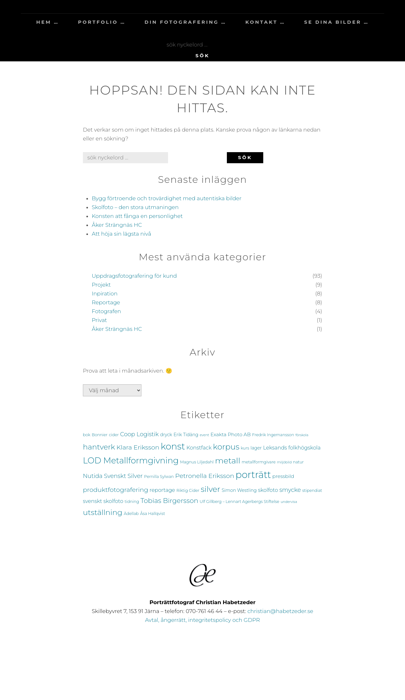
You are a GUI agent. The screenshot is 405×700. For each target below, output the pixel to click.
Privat (99, 320)
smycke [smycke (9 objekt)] (290, 489)
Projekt (101, 285)
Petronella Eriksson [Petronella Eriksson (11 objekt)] (204, 476)
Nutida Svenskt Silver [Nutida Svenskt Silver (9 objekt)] (113, 476)
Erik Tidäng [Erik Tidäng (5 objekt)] (185, 434)
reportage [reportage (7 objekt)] (162, 490)
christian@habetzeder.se (280, 611)
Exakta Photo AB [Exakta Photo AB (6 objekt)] (230, 434)
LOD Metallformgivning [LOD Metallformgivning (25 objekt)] (131, 460)
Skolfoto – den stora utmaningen (135, 207)
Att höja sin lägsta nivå (121, 234)
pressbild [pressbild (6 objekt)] (283, 476)
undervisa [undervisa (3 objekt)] (289, 502)
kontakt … (265, 22)
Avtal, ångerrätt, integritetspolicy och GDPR (202, 620)
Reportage (106, 302)
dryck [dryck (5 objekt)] (166, 434)
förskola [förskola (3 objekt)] (302, 435)
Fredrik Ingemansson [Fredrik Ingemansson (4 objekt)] (273, 434)
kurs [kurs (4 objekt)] (245, 448)
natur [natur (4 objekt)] (298, 462)
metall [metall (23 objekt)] (227, 460)
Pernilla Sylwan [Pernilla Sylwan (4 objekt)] (159, 476)
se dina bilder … (336, 22)
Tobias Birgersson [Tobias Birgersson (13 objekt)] (169, 501)
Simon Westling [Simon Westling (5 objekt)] (239, 490)
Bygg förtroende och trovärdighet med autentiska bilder (166, 198)
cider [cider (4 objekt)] (114, 434)
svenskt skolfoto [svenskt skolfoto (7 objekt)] (103, 501)
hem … (47, 22)
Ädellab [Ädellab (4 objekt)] (131, 513)
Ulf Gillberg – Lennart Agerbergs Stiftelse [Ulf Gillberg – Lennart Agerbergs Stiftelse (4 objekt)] (239, 501)
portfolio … (101, 22)
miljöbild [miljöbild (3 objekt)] (284, 462)
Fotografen (106, 311)
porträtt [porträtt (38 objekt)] (253, 474)
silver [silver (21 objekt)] (211, 489)
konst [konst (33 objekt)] (173, 446)
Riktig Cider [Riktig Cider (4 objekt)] (187, 490)
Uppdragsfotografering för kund (134, 276)
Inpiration (105, 293)
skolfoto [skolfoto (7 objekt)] (268, 490)
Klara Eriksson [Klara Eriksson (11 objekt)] (137, 447)
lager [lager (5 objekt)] (256, 448)
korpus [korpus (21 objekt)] (226, 446)
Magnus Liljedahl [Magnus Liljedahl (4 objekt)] (197, 462)
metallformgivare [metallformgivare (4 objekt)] (259, 462)
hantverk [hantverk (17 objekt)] (99, 447)
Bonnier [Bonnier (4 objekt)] (100, 434)
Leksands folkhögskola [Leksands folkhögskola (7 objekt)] (292, 447)
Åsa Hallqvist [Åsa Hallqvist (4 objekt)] (152, 513)
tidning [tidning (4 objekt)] (132, 501)
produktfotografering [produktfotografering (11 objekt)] (115, 489)
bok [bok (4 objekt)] (86, 434)
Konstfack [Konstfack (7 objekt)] (199, 447)
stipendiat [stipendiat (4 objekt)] (312, 490)
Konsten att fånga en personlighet (137, 216)
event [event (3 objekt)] (204, 435)
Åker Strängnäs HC (117, 225)
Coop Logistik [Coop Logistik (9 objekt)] (139, 434)
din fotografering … (185, 22)
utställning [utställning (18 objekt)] (102, 512)
